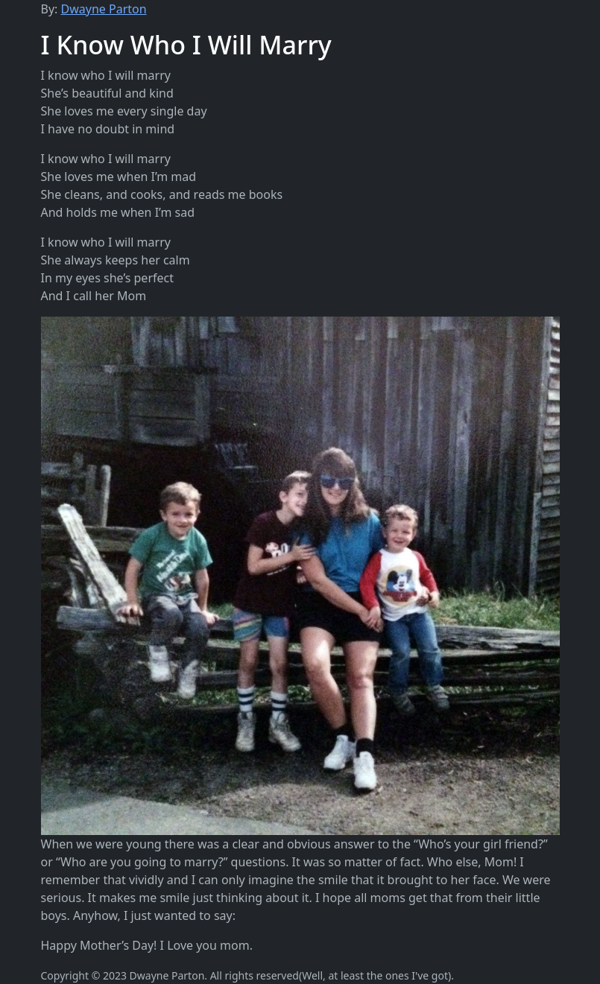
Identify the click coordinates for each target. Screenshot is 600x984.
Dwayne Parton (104, 9)
